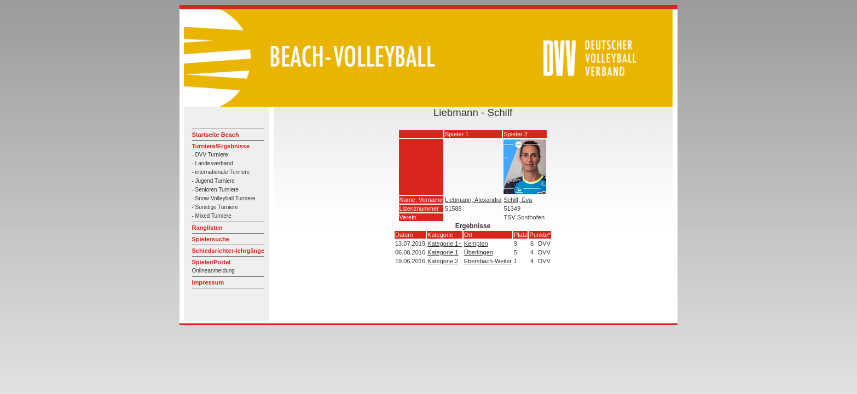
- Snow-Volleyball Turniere (224, 198)
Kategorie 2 (442, 261)
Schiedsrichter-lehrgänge (228, 250)
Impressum (208, 282)
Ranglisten (207, 227)
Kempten (476, 243)
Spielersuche (210, 239)
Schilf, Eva (517, 199)
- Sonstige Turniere (215, 207)
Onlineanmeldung (213, 271)
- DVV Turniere (210, 155)
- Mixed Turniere (211, 216)
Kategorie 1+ (444, 243)
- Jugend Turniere (213, 181)
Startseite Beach (215, 134)
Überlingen (478, 252)
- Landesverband (212, 163)
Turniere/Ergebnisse (221, 146)
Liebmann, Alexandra (473, 199)
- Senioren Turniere (215, 190)
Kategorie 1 (442, 252)
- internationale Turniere (221, 172)
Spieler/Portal (211, 262)
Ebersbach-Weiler (488, 261)
